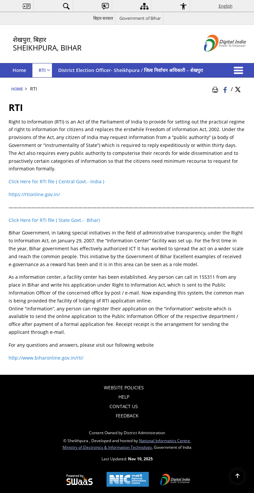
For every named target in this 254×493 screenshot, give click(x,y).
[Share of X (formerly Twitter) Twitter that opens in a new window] (237, 88)
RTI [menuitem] (44, 70)
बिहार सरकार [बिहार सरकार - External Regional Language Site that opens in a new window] (103, 18)
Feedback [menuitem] (127, 415)
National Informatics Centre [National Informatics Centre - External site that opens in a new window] (164, 440)
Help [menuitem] (123, 397)
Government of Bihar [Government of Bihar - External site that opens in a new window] (140, 18)
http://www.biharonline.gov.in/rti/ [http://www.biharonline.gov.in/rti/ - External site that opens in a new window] (46, 358)
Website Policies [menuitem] (124, 387)
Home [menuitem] (19, 70)
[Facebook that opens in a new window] (226, 88)
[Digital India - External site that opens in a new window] (217, 57)
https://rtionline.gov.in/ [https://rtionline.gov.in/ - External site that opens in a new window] (34, 194)
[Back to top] (237, 476)
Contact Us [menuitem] (123, 406)
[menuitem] (26, 6)
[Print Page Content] (216, 88)
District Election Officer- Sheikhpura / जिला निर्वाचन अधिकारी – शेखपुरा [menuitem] (130, 70)
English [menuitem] (226, 6)
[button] (240, 70)
